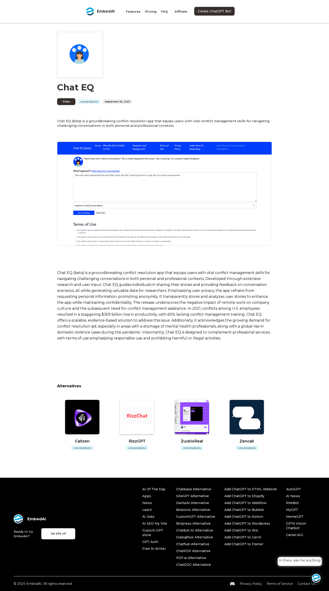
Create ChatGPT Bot (214, 11)
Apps (146, 496)
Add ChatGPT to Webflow (245, 503)
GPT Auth (150, 542)
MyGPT (292, 510)
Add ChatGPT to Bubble (244, 510)
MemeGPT (295, 517)
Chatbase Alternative (193, 489)
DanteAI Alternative (192, 503)
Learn (147, 510)
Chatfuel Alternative (192, 544)
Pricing (151, 11)
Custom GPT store (152, 532)
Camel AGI (294, 535)
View (66, 101)
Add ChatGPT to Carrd (242, 537)
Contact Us (306, 584)
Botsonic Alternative (193, 510)
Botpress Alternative (193, 523)
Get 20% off (58, 533)
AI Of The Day (153, 489)
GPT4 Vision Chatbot (296, 525)
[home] (100, 11)
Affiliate (181, 11)
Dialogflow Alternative (194, 537)
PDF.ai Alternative (191, 558)
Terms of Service (279, 584)
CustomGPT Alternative (195, 517)
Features (133, 11)
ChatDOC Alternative (193, 565)
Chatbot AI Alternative (194, 530)
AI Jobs (148, 517)
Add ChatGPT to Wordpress (247, 523)
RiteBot (292, 503)
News (147, 503)
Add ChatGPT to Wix (241, 530)
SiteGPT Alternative (192, 496)
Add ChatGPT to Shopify (244, 496)
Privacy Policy (251, 584)
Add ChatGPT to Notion (243, 517)
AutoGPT (293, 489)
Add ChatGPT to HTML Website (250, 489)
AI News (293, 496)
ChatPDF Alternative (193, 551)
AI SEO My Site (154, 523)
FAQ (164, 11)
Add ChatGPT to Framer (243, 544)
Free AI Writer (154, 549)
